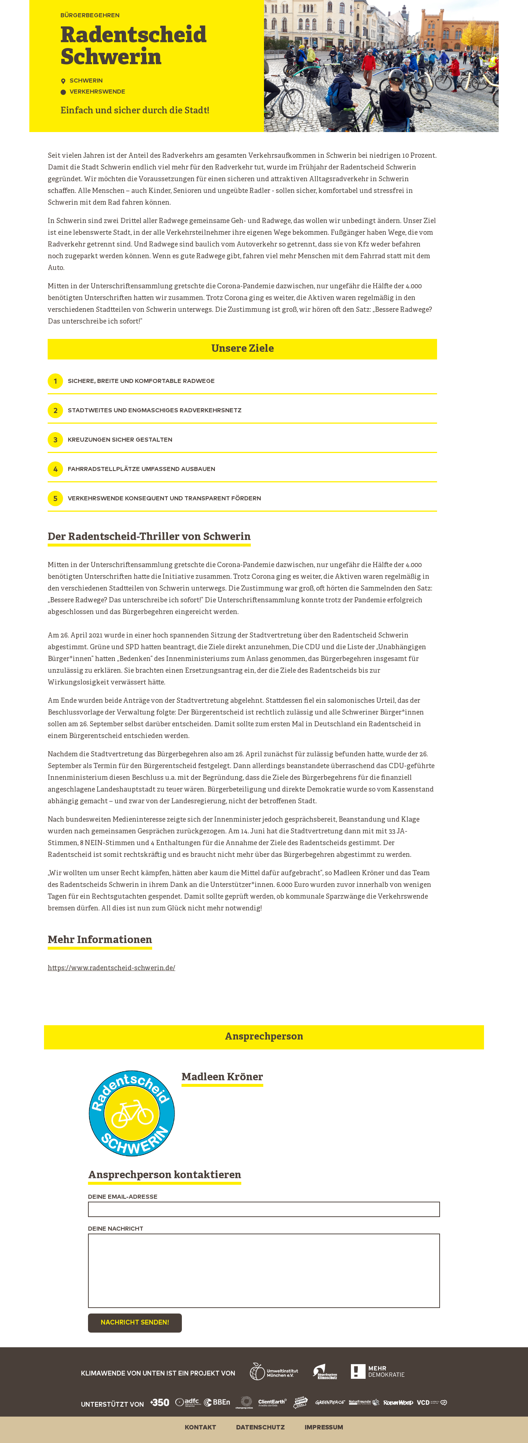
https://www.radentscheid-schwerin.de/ (111, 968)
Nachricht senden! (135, 1323)
